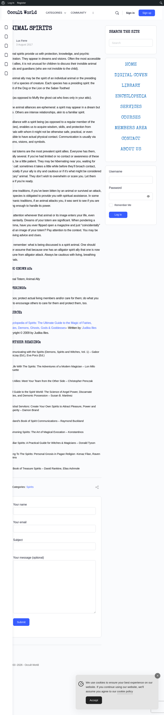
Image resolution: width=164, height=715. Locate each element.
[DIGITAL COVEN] (6, 73)
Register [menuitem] (21, 2)
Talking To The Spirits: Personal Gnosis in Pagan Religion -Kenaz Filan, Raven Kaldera (58, 497)
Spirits (42, 528)
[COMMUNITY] (6, 36)
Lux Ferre (34, 40)
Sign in (132, 12)
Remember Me (122, 205)
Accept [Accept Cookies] (94, 700)
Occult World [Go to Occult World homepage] (34, 13)
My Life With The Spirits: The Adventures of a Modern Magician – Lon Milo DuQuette (58, 403)
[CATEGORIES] (6, 27)
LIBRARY (131, 85)
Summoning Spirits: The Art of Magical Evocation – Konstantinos (58, 470)
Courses (131, 117)
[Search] (118, 13)
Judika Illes (31, 367)
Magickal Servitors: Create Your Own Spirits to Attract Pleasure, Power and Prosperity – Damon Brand (57, 446)
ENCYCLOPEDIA (131, 96)
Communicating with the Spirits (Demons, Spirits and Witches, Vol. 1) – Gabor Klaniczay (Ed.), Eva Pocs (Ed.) (60, 388)
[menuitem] (3, 3)
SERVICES (131, 107)
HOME (131, 64)
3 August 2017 (37, 44)
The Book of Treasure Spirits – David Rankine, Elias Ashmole (56, 510)
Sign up (148, 12)
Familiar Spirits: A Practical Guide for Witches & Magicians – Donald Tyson (60, 483)
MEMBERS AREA (131, 128)
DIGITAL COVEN (130, 75)
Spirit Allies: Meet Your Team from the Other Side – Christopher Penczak (57, 417)
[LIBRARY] (6, 45)
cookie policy (125, 691)
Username (115, 171)
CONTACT (130, 139)
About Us (131, 149)
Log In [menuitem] (11, 2)
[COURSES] (6, 55)
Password (130, 188)
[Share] (97, 529)
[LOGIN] (6, 64)
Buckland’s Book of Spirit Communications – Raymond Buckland (58, 459)
